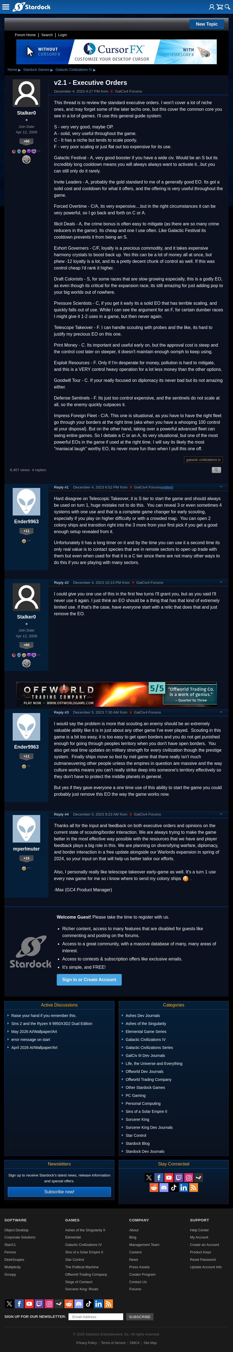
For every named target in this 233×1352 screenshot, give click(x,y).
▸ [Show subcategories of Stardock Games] (51, 70)
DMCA (134, 1343)
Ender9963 (26, 521)
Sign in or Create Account (89, 979)
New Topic (207, 24)
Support (199, 1220)
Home (12, 70)
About (133, 1230)
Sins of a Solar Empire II (84, 1252)
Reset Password (203, 1259)
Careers (135, 1252)
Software (15, 1220)
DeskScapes (14, 1259)
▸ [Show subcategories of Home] (19, 70)
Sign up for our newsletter (34, 1317)
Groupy (10, 1274)
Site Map (150, 1343)
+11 (26, 531)
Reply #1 (61, 487)
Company (139, 1220)
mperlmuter (26, 849)
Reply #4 (61, 814)
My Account (199, 1237)
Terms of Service (113, 1343)
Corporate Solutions (20, 1237)
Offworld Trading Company (86, 1274)
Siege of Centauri (79, 1282)
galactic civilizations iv (203, 460)
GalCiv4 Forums (125, 91)
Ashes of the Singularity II (85, 1230)
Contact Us (138, 1282)
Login (62, 35)
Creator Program (142, 1274)
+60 (26, 141)
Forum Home (25, 35)
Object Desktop (16, 1230)
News (133, 1259)
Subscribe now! (59, 1191)
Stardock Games (36, 70)
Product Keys (200, 1252)
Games (72, 1220)
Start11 (10, 1245)
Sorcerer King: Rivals (81, 1289)
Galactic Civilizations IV (73, 70)
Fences (10, 1252)
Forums (135, 1289)
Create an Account (204, 1245)
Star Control (74, 1259)
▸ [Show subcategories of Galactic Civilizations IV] (94, 70)
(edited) (167, 487)
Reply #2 (61, 583)
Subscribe (140, 1317)
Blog (132, 1237)
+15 (26, 858)
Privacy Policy (86, 1343)
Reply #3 (61, 712)
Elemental (73, 1237)
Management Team (144, 1245)
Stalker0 (26, 113)
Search (47, 35)
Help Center (199, 1230)
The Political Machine (82, 1267)
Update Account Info (206, 1267)
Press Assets (139, 1267)
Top (221, 487)
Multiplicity (12, 1267)
